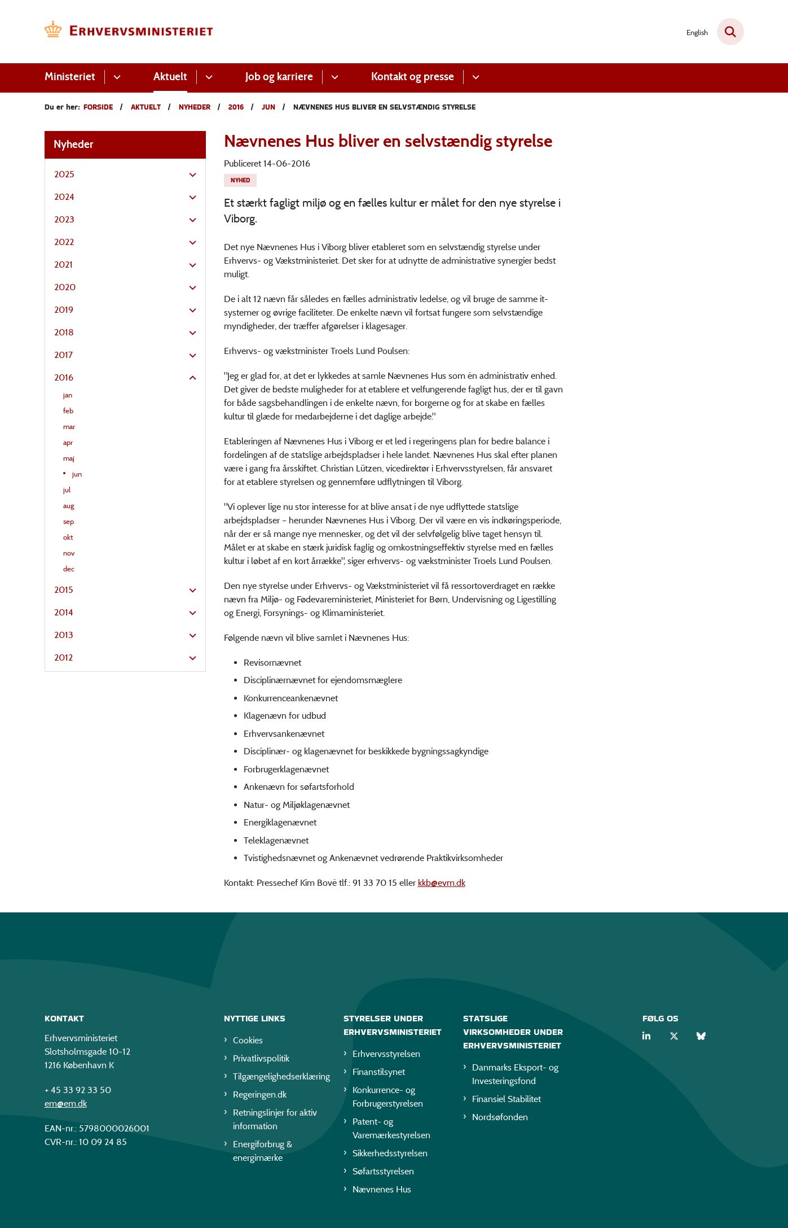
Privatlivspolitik (261, 1060)
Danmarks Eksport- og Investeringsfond (515, 1076)
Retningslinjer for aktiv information (275, 1121)
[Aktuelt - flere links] (207, 77)
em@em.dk (66, 1105)
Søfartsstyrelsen (383, 1173)
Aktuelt (170, 76)
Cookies (248, 1042)
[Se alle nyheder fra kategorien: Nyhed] (240, 180)
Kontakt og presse (412, 76)
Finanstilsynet (379, 1074)
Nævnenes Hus (382, 1191)
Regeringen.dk (260, 1096)
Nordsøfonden (500, 1119)
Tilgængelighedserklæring (279, 1078)
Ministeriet (70, 76)
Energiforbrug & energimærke (262, 1153)
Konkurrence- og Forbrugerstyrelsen (388, 1099)
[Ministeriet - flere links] (115, 77)
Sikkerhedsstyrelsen (390, 1155)
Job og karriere (279, 76)
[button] (189, 175)
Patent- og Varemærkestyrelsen (391, 1130)
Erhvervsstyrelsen (386, 1056)
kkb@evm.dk (441, 882)
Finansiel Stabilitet (506, 1101)
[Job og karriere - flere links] (333, 77)
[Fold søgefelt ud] (730, 31)
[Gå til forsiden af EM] (129, 31)
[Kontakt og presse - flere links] (474, 77)
